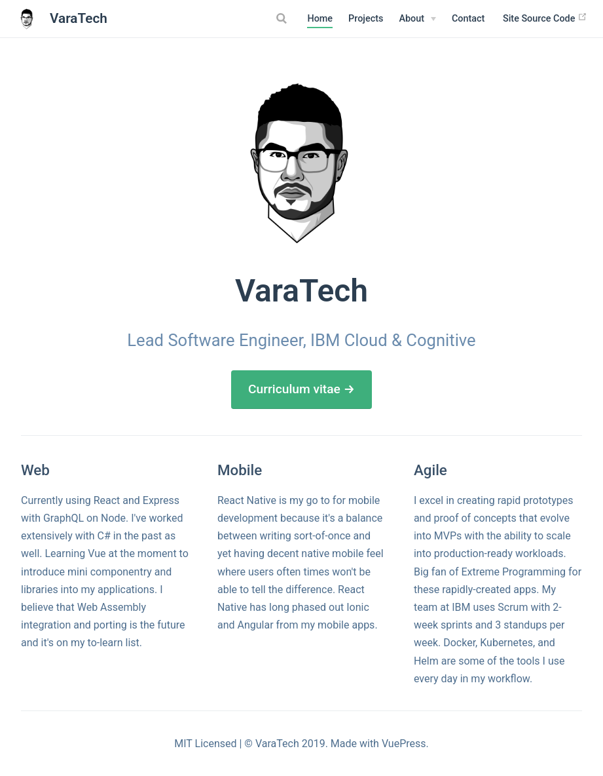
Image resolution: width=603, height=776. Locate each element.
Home (320, 18)
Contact (468, 18)
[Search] (283, 18)
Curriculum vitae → (301, 389)
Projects (365, 18)
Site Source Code (545, 18)
